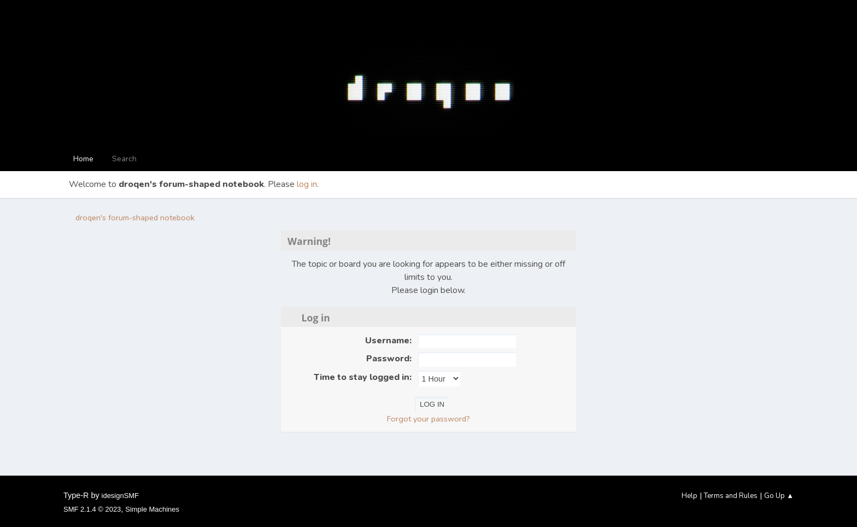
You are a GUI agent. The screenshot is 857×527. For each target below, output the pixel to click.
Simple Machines (152, 509)
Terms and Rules (731, 496)
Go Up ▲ (779, 496)
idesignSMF (120, 495)
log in (307, 184)
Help (689, 496)
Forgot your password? (428, 418)
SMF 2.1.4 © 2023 (92, 509)
